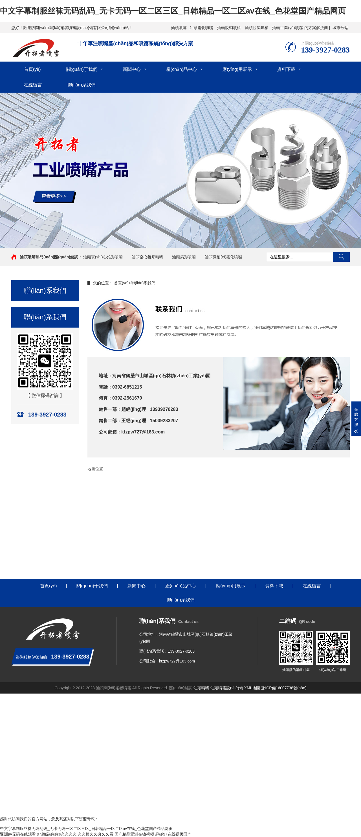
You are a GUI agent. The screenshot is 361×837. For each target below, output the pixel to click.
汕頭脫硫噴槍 (256, 27)
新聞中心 (132, 69)
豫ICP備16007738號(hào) (283, 688)
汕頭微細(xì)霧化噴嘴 (223, 257)
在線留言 (33, 84)
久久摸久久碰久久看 (95, 834)
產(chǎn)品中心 (181, 69)
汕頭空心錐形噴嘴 (147, 257)
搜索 (341, 257)
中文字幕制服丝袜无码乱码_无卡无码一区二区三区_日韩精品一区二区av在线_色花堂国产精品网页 (173, 10)
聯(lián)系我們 (81, 84)
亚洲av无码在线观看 (18, 834)
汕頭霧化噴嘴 (201, 27)
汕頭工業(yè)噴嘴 (287, 27)
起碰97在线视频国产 (173, 834)
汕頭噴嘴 (179, 27)
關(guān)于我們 (81, 69)
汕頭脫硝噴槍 (229, 27)
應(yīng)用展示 (237, 69)
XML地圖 (252, 688)
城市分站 (340, 27)
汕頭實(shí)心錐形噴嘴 (103, 257)
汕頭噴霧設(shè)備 (226, 688)
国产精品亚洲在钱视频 (134, 834)
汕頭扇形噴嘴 (184, 257)
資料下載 (286, 69)
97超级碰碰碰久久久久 (57, 834)
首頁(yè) (32, 69)
